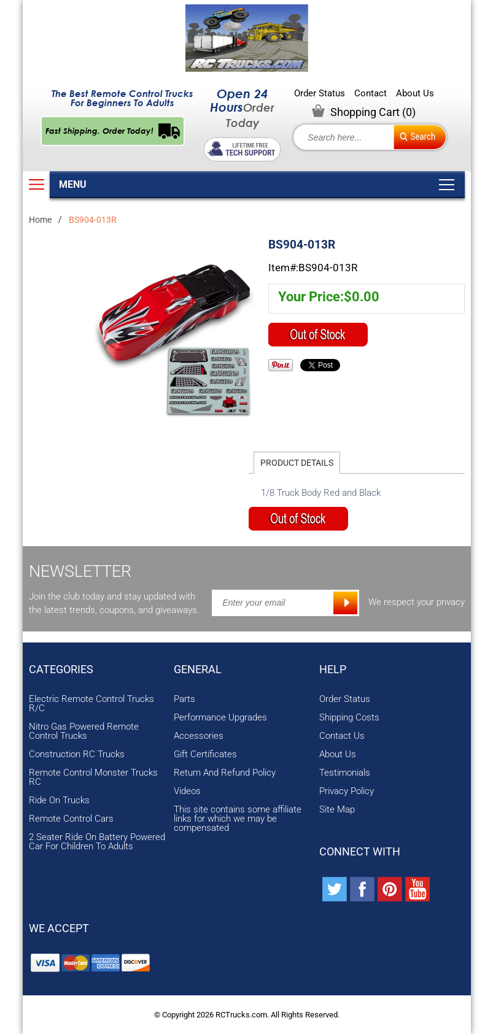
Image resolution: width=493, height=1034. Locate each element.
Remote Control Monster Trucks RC (93, 777)
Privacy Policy (346, 791)
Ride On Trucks (59, 800)
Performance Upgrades (220, 717)
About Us (415, 93)
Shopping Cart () (373, 112)
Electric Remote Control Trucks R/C (91, 704)
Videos (187, 791)
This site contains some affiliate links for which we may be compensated (237, 819)
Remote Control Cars (71, 819)
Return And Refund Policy (225, 772)
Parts (184, 699)
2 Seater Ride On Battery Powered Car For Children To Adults (97, 842)
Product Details (296, 463)
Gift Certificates (205, 754)
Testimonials (344, 772)
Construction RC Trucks (77, 754)
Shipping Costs (349, 717)
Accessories (198, 736)
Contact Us (342, 736)
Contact (370, 93)
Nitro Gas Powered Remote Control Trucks (84, 731)
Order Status (319, 93)
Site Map (337, 809)
